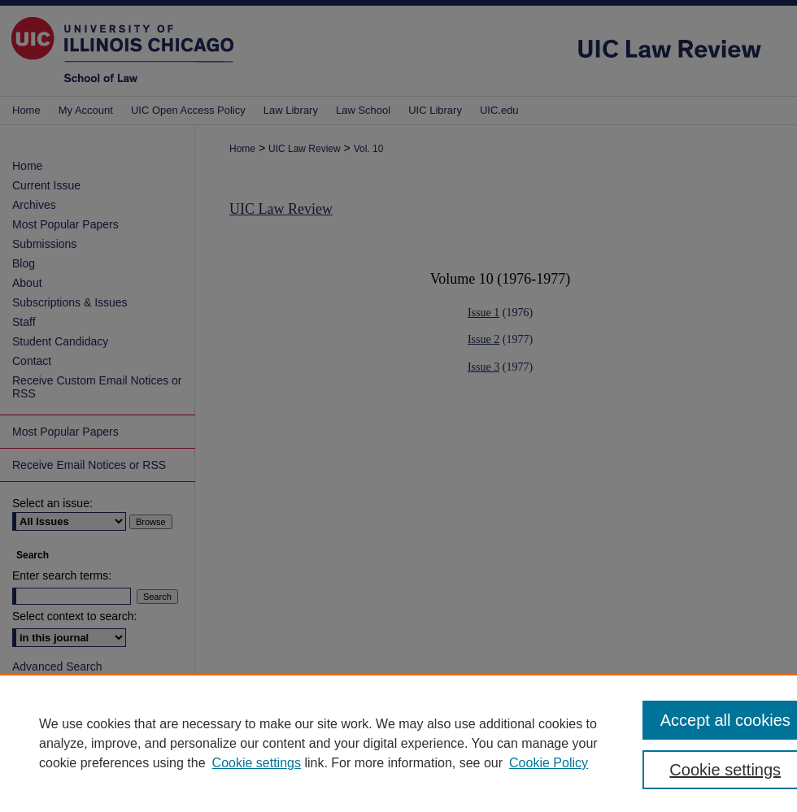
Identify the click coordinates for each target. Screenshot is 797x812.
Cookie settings (256, 763)
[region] (398, 743)
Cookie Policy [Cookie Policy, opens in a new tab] (548, 763)
